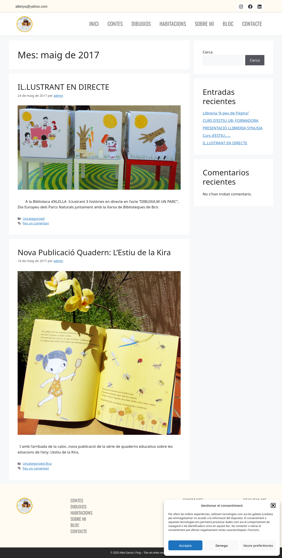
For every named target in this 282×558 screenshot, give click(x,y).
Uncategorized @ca (37, 463)
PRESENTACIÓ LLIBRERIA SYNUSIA (233, 127)
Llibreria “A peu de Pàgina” (226, 113)
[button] (273, 505)
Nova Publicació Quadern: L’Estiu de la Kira (94, 252)
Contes (115, 24)
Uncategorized (34, 219)
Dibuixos (141, 24)
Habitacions (173, 24)
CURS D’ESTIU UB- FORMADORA (230, 120)
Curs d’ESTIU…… (217, 135)
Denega (221, 545)
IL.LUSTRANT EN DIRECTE (63, 87)
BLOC (228, 24)
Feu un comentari (36, 223)
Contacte (252, 24)
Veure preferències (258, 545)
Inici (94, 24)
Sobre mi (204, 24)
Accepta (185, 545)
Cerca (208, 52)
